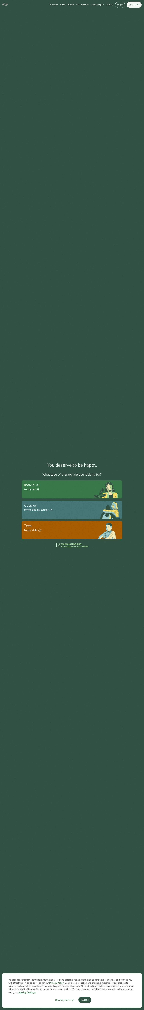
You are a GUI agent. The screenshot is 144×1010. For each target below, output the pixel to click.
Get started (134, 5)
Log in (120, 5)
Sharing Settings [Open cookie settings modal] (64, 999)
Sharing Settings (27, 992)
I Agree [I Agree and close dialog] (85, 999)
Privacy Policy (56, 983)
